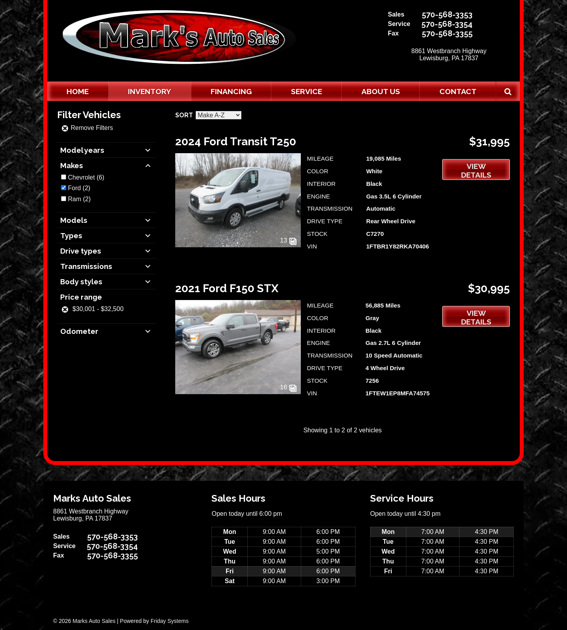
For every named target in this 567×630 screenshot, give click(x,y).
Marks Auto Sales (93, 621)
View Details (476, 170)
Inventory (149, 91)
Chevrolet (81, 177)
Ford (74, 188)
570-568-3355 (447, 33)
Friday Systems (169, 621)
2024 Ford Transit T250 (235, 141)
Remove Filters (87, 127)
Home (78, 91)
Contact (457, 91)
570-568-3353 (447, 14)
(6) (86, 177)
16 (288, 387)
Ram (74, 199)
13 (288, 240)
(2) (79, 188)
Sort (184, 115)
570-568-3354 (446, 24)
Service (306, 91)
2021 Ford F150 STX (226, 288)
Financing (231, 91)
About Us (380, 91)
